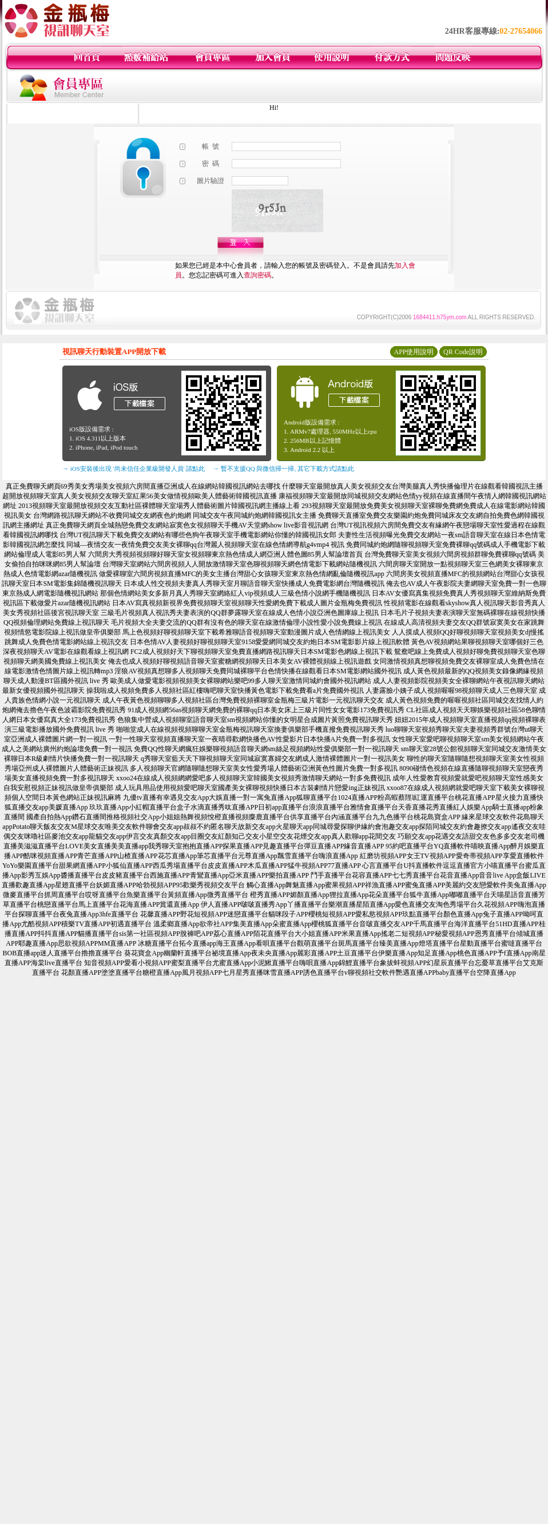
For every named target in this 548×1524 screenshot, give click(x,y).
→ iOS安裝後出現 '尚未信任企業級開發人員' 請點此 (133, 468)
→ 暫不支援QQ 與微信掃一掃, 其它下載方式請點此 (283, 468)
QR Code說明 (463, 352)
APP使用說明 (414, 352)
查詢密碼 (257, 275)
